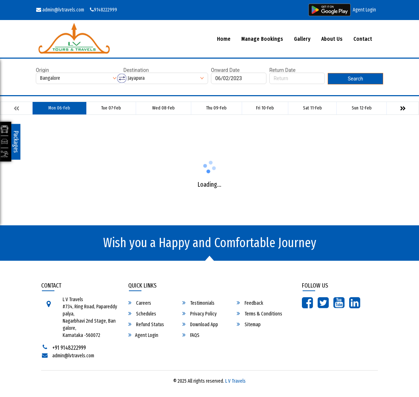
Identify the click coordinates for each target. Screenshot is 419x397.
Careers (139, 303)
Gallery (302, 39)
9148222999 (103, 10)
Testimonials (198, 303)
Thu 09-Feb (216, 108)
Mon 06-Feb (59, 108)
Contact (362, 39)
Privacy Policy (199, 313)
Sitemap (249, 324)
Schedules (142, 313)
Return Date (282, 70)
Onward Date (225, 70)
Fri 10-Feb (265, 108)
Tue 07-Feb (111, 108)
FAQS (190, 335)
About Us (332, 39)
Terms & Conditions (259, 313)
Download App (200, 324)
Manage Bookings (262, 39)
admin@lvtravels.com (60, 10)
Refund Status (146, 324)
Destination (136, 70)
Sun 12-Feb (362, 108)
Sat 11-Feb (312, 108)
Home (224, 39)
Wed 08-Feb (163, 108)
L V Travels (235, 381)
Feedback (250, 303)
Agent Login (364, 10)
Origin (42, 70)
